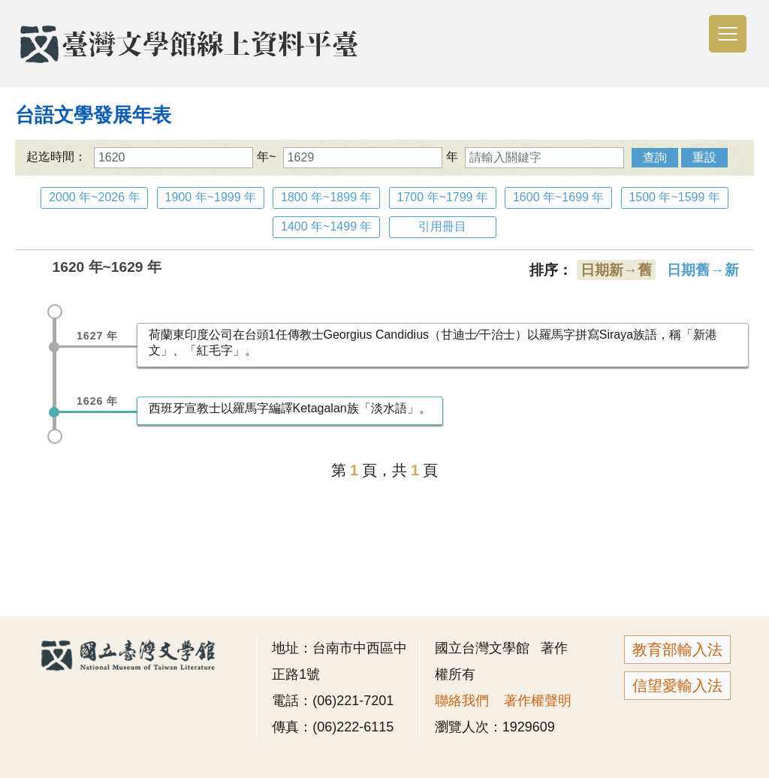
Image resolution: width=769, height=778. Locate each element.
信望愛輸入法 (677, 685)
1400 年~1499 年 (326, 226)
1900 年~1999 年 (210, 197)
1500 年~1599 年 (674, 197)
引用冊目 (442, 226)
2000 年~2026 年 (94, 197)
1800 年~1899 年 (326, 197)
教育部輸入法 (677, 649)
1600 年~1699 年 (558, 197)
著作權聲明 (537, 700)
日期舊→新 (702, 270)
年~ (185, 156)
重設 (704, 157)
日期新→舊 (616, 270)
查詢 (655, 157)
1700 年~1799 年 (442, 197)
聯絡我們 (462, 700)
